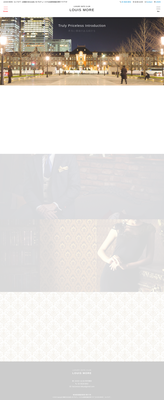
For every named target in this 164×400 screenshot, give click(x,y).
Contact (149, 2)
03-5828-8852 (126, 2)
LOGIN (158, 2)
